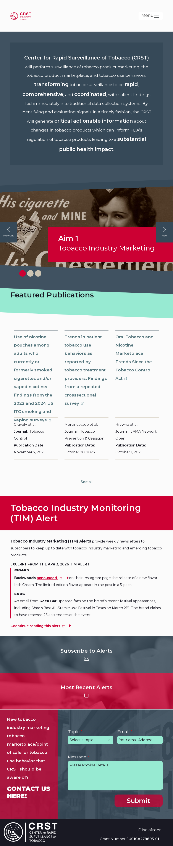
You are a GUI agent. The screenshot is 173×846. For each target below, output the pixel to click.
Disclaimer (149, 829)
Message (77, 756)
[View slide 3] (38, 273)
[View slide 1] (22, 273)
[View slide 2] (30, 273)
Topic (74, 731)
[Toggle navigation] (151, 16)
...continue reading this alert (38, 626)
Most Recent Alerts (86, 687)
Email (123, 731)
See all (86, 482)
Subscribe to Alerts (86, 651)
